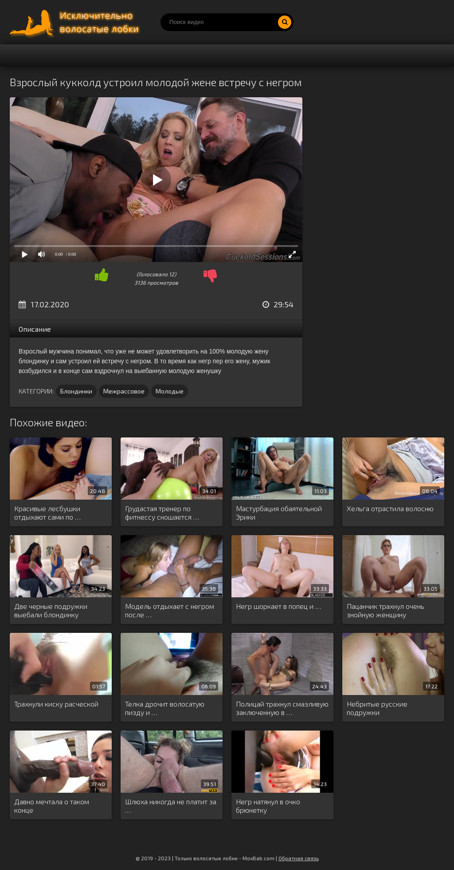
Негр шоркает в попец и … (278, 606)
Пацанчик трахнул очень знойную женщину (385, 610)
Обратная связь (298, 858)
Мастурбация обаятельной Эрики (279, 512)
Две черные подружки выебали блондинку (50, 610)
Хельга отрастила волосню (390, 508)
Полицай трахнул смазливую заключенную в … (282, 707)
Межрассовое (124, 391)
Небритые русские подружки (377, 707)
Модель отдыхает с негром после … (169, 610)
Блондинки (76, 391)
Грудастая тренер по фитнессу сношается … (162, 512)
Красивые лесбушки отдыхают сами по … (47, 512)
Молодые (170, 391)
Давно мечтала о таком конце (51, 805)
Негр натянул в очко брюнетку (268, 805)
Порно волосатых (76, 22)
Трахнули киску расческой (56, 703)
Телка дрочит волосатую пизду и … (164, 707)
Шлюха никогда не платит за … (170, 805)
